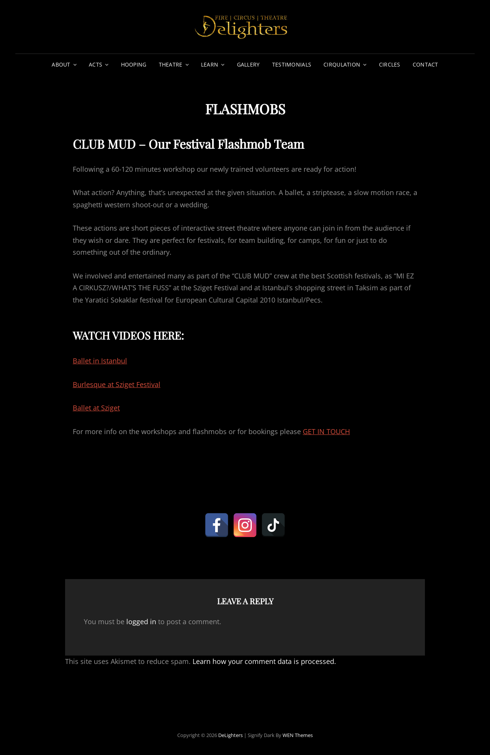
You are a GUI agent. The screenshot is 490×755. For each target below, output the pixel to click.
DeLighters (230, 735)
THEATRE (171, 64)
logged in (141, 621)
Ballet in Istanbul (100, 360)
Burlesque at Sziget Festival (116, 384)
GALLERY (248, 64)
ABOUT (61, 64)
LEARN (209, 64)
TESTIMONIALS (291, 64)
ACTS (95, 64)
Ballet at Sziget (96, 407)
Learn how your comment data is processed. (264, 661)
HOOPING (134, 64)
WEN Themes (298, 735)
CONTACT (425, 64)
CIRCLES (389, 64)
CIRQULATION (341, 64)
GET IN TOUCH (326, 431)
